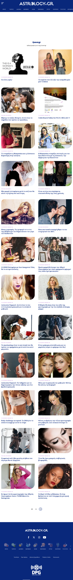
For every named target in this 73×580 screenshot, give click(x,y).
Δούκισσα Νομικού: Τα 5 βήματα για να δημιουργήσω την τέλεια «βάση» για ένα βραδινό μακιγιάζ (17, 385)
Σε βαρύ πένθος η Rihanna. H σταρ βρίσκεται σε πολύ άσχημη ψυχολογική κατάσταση (53, 496)
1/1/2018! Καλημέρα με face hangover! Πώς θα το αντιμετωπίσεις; (18, 268)
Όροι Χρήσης (24, 557)
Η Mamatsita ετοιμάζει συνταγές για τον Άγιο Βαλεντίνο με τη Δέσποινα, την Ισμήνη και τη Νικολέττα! (54, 156)
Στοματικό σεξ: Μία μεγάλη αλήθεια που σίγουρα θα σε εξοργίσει (17, 459)
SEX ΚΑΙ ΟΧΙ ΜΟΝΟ (6, 115)
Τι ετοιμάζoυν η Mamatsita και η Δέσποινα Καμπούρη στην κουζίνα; (18, 155)
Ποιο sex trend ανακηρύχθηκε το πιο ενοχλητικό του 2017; (52, 231)
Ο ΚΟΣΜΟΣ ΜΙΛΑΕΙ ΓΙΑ (7, 77)
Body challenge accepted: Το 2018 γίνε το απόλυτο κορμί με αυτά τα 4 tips (17, 422)
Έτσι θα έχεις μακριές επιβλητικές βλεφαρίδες (51, 459)
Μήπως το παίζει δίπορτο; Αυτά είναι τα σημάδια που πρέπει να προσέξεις (16, 119)
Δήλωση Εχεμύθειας (35, 557)
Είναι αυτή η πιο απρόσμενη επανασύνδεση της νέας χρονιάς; (51, 192)
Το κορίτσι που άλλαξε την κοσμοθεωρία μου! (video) (54, 81)
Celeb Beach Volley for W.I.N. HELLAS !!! (54, 118)
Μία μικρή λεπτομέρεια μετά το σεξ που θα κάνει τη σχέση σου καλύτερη (17, 192)
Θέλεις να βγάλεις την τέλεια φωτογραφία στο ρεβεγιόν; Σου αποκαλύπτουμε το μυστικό (54, 423)
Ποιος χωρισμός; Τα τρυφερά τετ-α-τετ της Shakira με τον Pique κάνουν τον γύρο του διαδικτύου (17, 232)
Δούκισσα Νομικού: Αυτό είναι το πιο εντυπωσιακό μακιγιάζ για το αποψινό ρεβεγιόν (16, 307)
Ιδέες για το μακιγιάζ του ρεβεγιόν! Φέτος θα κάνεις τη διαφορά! (54, 384)
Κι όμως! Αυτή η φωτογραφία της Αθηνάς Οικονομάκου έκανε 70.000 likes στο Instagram (17, 496)
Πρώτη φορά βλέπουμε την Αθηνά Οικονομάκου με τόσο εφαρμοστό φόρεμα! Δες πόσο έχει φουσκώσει (54, 269)
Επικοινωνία (56, 557)
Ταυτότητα (16, 557)
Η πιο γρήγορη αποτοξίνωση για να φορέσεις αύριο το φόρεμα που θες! (52, 346)
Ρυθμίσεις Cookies (46, 557)
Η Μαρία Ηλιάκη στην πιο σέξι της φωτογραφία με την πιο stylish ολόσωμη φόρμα (54, 307)
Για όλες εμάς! (6, 80)
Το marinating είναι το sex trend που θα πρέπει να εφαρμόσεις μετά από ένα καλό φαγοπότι (17, 347)
